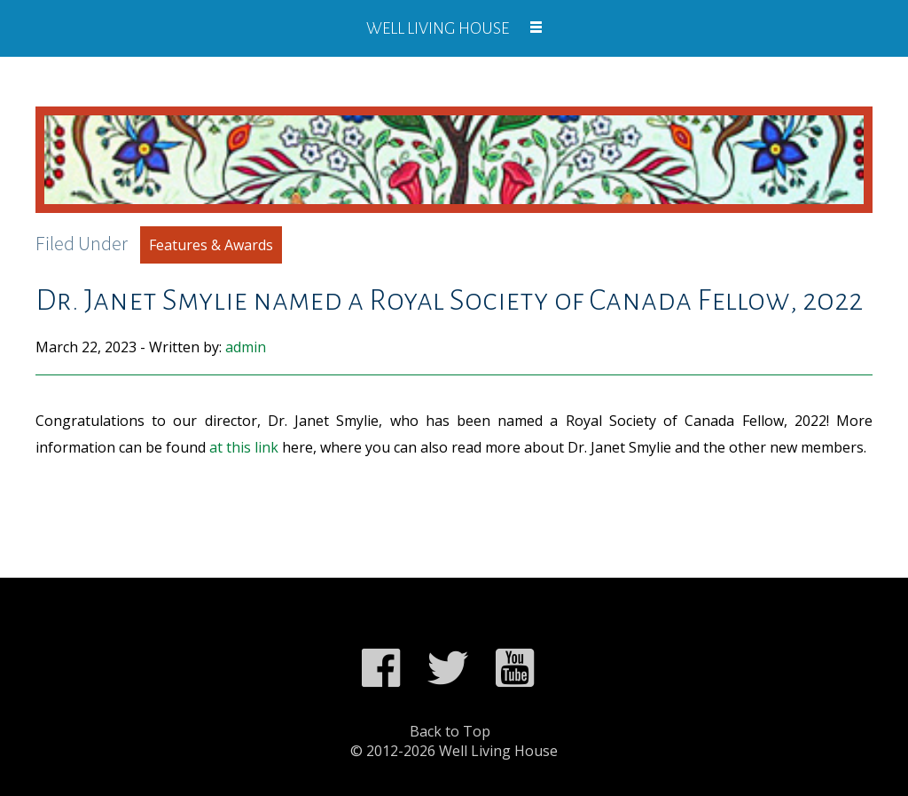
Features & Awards (211, 245)
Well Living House (437, 28)
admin (245, 347)
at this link (243, 447)
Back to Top (450, 731)
